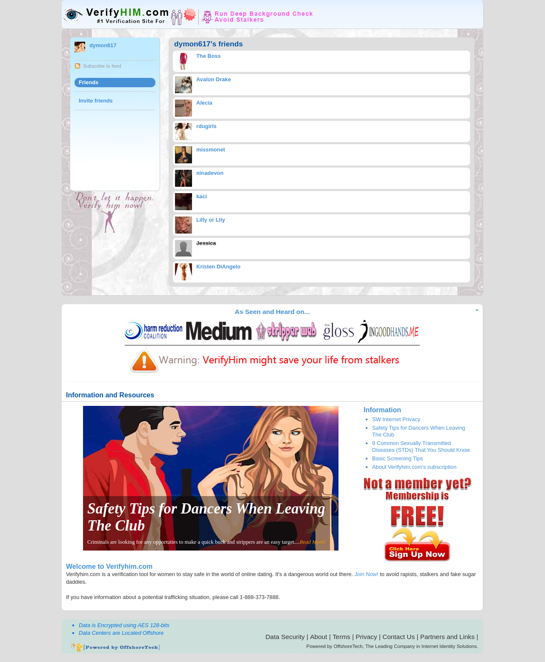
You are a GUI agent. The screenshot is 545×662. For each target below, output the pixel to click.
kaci (201, 196)
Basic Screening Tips (397, 458)
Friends (88, 82)
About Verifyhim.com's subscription (414, 467)
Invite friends (96, 100)
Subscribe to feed (102, 65)
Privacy (366, 636)
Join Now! (366, 574)
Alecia (204, 103)
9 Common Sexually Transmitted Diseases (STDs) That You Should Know (421, 446)
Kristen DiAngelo (218, 266)
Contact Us (398, 636)
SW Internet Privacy (396, 419)
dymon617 (102, 45)
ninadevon (210, 173)
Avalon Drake (213, 79)
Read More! (313, 542)
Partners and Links (447, 636)
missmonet (210, 149)
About (318, 636)
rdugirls (206, 126)
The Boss (208, 56)
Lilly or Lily (210, 220)
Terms (341, 636)
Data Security (285, 636)
